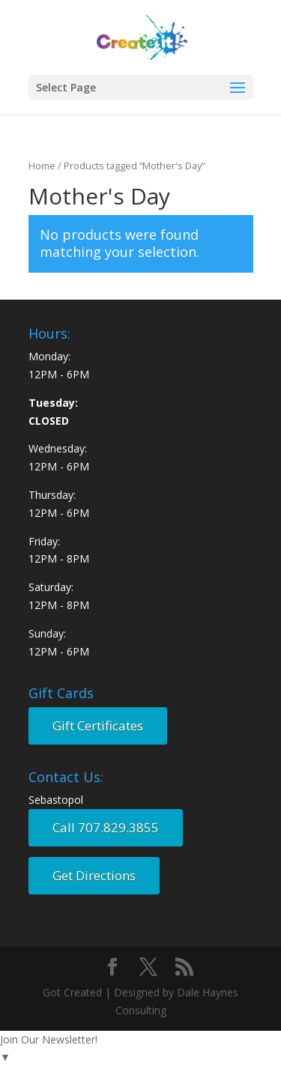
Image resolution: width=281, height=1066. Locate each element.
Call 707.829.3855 (105, 827)
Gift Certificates (97, 725)
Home (41, 165)
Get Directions (94, 875)
